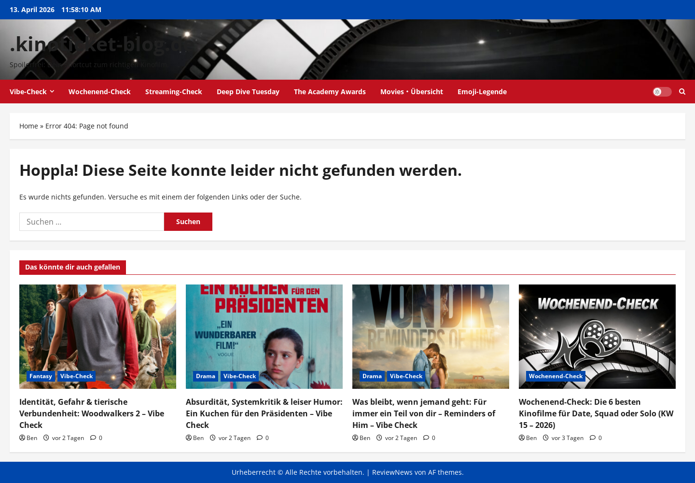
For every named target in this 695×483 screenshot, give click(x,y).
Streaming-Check (173, 91)
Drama (205, 376)
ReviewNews (392, 472)
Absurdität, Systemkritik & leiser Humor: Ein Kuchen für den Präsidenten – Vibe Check (264, 413)
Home (28, 125)
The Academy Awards (330, 91)
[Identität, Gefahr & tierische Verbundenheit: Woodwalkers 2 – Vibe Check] (97, 336)
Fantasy (40, 376)
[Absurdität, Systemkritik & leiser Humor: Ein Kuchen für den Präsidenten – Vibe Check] (264, 336)
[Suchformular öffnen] (682, 91)
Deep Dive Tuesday (248, 91)
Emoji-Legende (482, 91)
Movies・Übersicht (411, 91)
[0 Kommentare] (96, 438)
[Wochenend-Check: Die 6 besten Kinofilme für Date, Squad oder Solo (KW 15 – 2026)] (597, 336)
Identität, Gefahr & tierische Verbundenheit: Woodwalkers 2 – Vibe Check (91, 413)
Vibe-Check (28, 91)
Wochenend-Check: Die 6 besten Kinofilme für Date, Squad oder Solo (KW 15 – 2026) (596, 413)
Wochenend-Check (100, 91)
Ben (32, 438)
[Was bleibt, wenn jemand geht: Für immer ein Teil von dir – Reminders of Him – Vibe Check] (430, 336)
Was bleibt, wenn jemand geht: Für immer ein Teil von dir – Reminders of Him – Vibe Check (423, 413)
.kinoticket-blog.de (102, 43)
